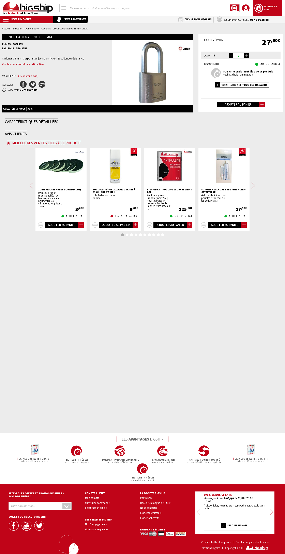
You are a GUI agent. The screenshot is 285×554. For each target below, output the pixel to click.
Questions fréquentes (96, 528)
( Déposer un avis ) (28, 76)
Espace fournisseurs (150, 512)
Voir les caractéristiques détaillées (23, 64)
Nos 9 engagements (96, 523)
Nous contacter (148, 507)
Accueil (6, 28)
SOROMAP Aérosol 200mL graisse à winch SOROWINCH (114, 399)
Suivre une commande (97, 502)
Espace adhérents (149, 517)
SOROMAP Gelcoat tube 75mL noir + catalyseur (223, 399)
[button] (246, 55)
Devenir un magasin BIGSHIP (155, 502)
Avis (30, 108)
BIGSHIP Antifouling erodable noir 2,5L (169, 399)
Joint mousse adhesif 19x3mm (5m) (59, 398)
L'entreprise (146, 497)
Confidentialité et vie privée (216, 539)
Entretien (17, 28)
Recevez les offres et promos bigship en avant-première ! (36, 494)
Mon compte (92, 497)
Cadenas (46, 28)
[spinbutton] (238, 55)
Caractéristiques (14, 108)
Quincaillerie (32, 28)
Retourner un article (96, 507)
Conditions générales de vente (252, 539)
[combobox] (64, 8)
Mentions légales (211, 544)
